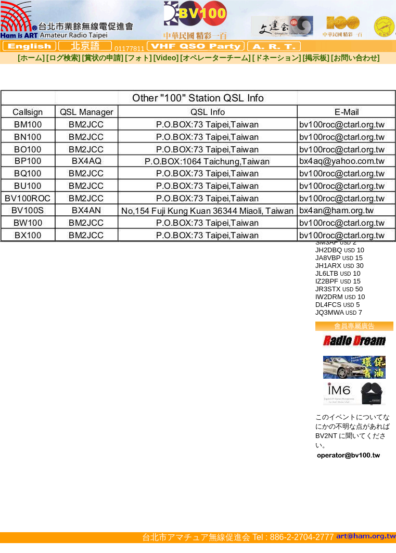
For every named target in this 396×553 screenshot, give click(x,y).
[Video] (166, 58)
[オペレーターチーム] (215, 58)
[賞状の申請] (103, 58)
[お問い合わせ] (355, 58)
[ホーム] (31, 58)
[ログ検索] (63, 58)
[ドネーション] (276, 58)
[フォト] (138, 58)
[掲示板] (315, 58)
